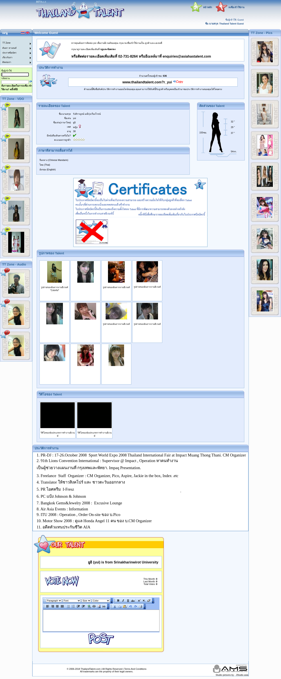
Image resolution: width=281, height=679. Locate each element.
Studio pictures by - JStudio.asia (232, 675)
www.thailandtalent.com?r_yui (147, 82)
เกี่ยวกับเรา (7, 57)
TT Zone (6, 43)
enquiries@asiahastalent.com (187, 56)
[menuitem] (13, 39)
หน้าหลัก (207, 7)
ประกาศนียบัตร (9, 53)
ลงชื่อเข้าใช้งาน (236, 7)
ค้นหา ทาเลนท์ (9, 48)
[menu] (13, 51)
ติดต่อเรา (6, 62)
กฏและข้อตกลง (107, 49)
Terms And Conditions (135, 669)
